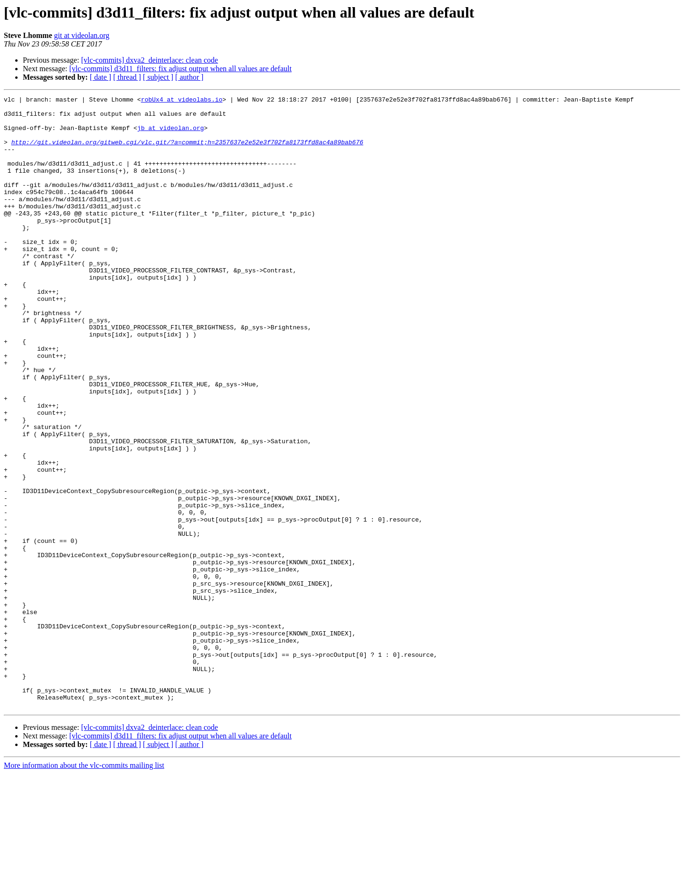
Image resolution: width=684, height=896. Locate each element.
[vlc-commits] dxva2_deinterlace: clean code (149, 60)
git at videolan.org (82, 35)
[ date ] (100, 77)
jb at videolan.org (170, 135)
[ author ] (189, 77)
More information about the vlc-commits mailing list (84, 888)
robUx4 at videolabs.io (182, 100)
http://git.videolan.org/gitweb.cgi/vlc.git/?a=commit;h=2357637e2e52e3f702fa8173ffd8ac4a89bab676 (187, 152)
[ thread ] (127, 77)
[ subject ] (158, 77)
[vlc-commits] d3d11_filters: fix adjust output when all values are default (180, 69)
